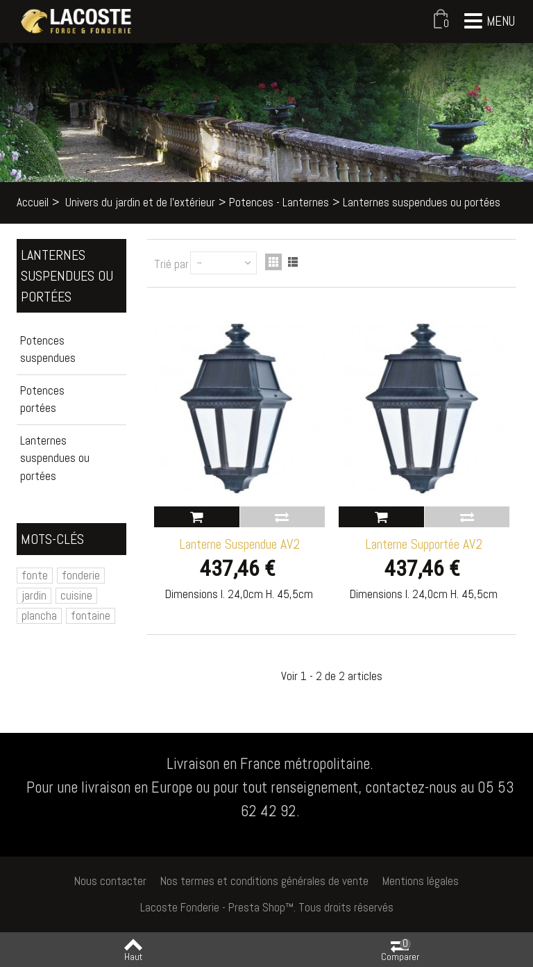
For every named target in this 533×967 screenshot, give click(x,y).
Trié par (171, 264)
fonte (35, 575)
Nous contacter (110, 881)
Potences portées (42, 399)
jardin (34, 595)
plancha (39, 615)
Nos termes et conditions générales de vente (264, 881)
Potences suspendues (48, 349)
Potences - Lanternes (279, 202)
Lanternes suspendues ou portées (55, 458)
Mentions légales (420, 881)
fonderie (81, 575)
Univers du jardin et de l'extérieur (140, 202)
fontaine (90, 615)
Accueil (33, 202)
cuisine (76, 595)
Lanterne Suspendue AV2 (239, 544)
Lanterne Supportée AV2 (423, 544)
